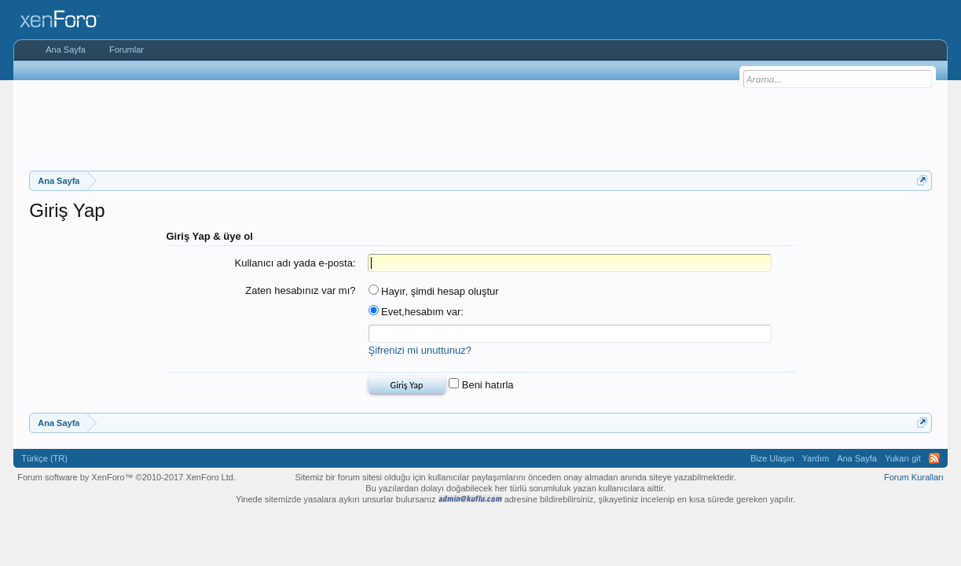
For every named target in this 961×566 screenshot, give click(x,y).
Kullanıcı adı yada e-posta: (295, 263)
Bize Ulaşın (772, 458)
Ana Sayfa (66, 49)
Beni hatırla (481, 385)
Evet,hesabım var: (416, 312)
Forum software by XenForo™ (126, 477)
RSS (934, 458)
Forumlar (126, 49)
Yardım (816, 458)
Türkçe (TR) (44, 458)
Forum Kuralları (914, 477)
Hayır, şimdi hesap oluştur (434, 291)
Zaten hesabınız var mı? (300, 290)
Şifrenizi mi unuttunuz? (420, 350)
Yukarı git (903, 458)
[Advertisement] (481, 123)
